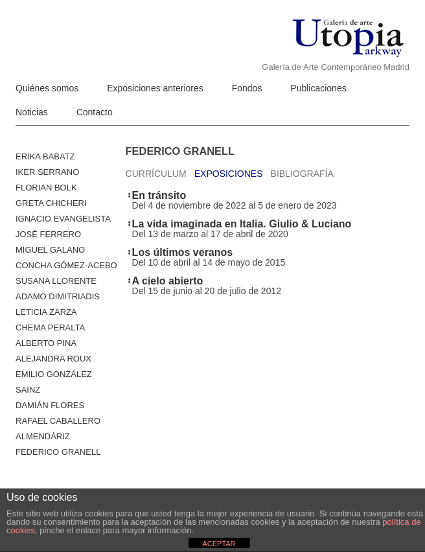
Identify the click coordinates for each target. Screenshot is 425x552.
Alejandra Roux (53, 358)
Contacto (94, 112)
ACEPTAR (218, 543)
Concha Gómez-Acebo (66, 265)
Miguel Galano (50, 250)
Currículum (156, 173)
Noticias (32, 112)
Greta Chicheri (51, 203)
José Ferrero (48, 234)
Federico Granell (58, 452)
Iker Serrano (47, 172)
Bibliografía (302, 173)
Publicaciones (318, 88)
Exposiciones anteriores (155, 88)
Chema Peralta (50, 327)
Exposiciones (228, 173)
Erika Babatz (45, 156)
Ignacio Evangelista (63, 219)
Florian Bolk (46, 187)
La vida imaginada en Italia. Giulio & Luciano (242, 223)
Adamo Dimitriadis (58, 296)
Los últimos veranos (182, 252)
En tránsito (159, 195)
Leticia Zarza (46, 312)
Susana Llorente (56, 281)
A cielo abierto (167, 280)
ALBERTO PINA (46, 343)
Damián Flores (50, 405)
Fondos (247, 88)
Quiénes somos (47, 88)
